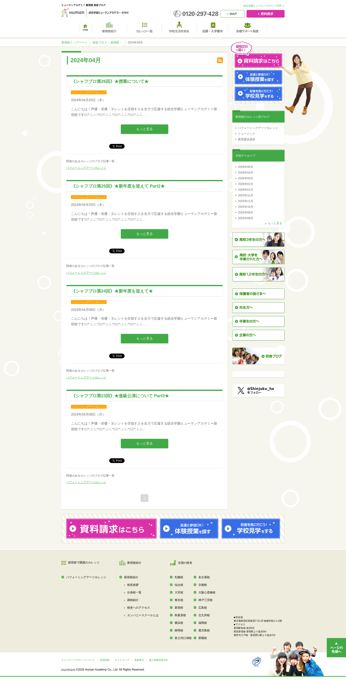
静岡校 (179, 630)
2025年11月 (245, 201)
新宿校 (179, 607)
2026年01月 (245, 189)
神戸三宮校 (205, 600)
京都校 (202, 584)
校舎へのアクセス (138, 607)
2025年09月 (245, 212)
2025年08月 (245, 218)
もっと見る (144, 129)
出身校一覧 (134, 592)
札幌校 (179, 577)
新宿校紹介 (131, 577)
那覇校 (202, 638)
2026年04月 (245, 172)
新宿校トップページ (74, 42)
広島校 (202, 607)
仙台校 (179, 584)
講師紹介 (133, 600)
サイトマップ (122, 660)
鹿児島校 (204, 630)
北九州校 (204, 615)
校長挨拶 (133, 584)
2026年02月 (245, 184)
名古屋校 (204, 577)
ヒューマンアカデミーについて (78, 660)
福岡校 (202, 622)
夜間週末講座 (246, 139)
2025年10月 (245, 206)
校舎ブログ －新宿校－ (107, 42)
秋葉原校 (180, 615)
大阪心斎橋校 (206, 592)
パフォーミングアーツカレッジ (86, 168)
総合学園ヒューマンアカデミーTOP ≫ (264, 6)
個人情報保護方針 (158, 660)
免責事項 (139, 660)
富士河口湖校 (183, 638)
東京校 (179, 600)
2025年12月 (245, 195)
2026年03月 (245, 178)
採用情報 (104, 660)
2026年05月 (245, 167)
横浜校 (179, 622)
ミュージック (246, 133)
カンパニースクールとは (143, 615)
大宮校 (179, 592)
